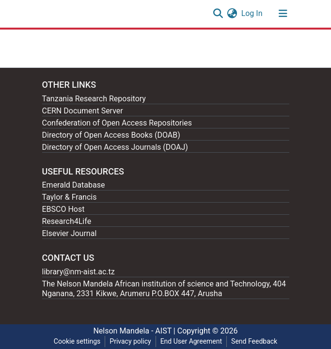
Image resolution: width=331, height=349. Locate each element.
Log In (252, 13)
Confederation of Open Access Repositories (117, 122)
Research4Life (67, 221)
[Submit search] (218, 13)
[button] (232, 13)
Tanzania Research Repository (94, 98)
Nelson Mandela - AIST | (135, 330)
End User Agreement (191, 341)
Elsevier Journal (69, 233)
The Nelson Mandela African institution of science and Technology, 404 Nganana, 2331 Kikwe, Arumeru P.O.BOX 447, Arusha (164, 288)
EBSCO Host (63, 209)
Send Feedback (254, 341)
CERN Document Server (82, 110)
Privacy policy (130, 341)
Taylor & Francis (69, 197)
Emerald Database (73, 185)
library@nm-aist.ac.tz (78, 271)
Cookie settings (77, 341)
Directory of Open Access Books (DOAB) (111, 135)
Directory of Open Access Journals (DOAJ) (115, 147)
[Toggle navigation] (283, 13)
